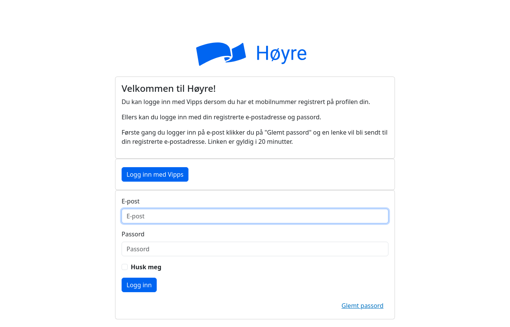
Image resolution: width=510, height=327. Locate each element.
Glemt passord (362, 305)
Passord (133, 234)
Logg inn (139, 285)
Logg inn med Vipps (155, 174)
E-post (131, 201)
